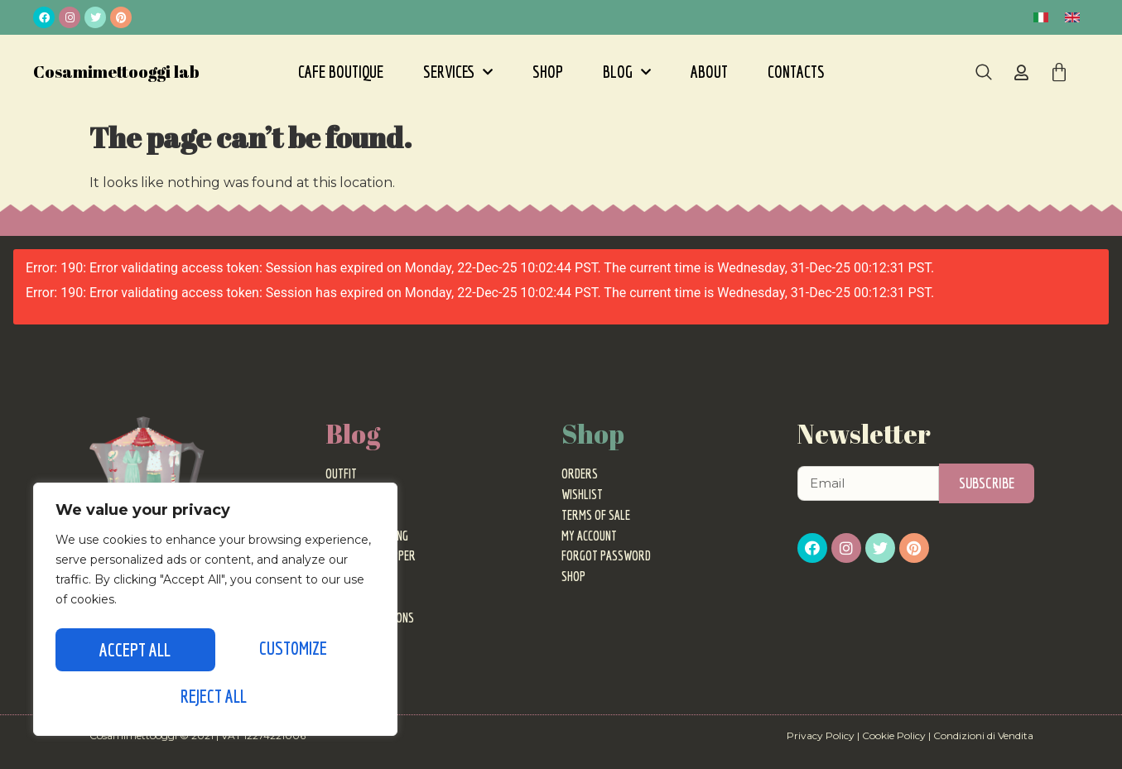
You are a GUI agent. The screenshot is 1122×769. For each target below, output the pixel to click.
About (709, 71)
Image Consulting (366, 535)
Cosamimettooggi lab (116, 71)
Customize (132, 652)
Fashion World (361, 576)
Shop (547, 71)
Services (458, 72)
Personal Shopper (370, 555)
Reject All (292, 652)
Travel (342, 596)
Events (342, 514)
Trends (342, 494)
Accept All (215, 695)
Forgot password (606, 555)
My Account (589, 535)
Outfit (341, 473)
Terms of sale (595, 514)
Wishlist (582, 494)
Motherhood (356, 638)
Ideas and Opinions (369, 617)
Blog (627, 72)
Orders (579, 473)
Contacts (796, 71)
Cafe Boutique (340, 71)
